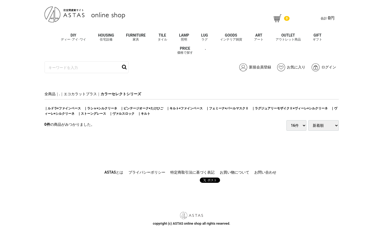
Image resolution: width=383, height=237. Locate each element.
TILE (162, 37)
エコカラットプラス (80, 94)
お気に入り (291, 67)
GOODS (231, 37)
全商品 (50, 94)
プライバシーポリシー (146, 172)
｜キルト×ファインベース (184, 108)
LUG (204, 37)
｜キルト (144, 113)
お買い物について (234, 172)
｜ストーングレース (92, 113)
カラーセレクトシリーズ (121, 94)
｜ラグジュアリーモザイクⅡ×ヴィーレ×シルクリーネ (290, 108)
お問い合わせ (265, 172)
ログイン (324, 67)
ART (258, 37)
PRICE (185, 50)
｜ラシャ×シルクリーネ (100, 108)
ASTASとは (114, 172)
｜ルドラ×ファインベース (62, 108)
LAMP (184, 37)
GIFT (317, 37)
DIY (73, 37)
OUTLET (288, 37)
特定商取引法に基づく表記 (192, 172)
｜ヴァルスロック (122, 113)
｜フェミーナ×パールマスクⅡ (227, 108)
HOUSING (106, 37)
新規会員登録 (255, 67)
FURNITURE (136, 37)
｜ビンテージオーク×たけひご (141, 108)
